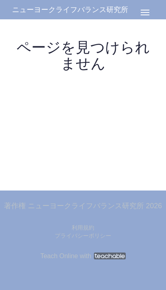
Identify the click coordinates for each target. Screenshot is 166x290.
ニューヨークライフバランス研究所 (70, 10)
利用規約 (83, 227)
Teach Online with (83, 256)
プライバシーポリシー (83, 235)
